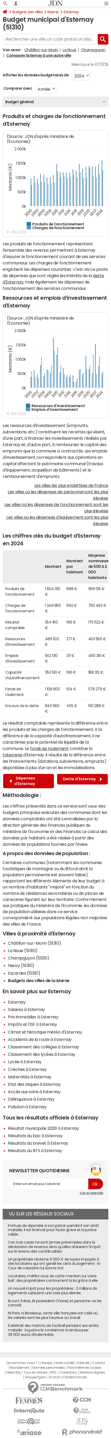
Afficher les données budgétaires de (36, 75)
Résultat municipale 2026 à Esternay (43, 1128)
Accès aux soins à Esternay (34, 1092)
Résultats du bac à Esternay (35, 1136)
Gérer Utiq (13, 1372)
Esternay (71, 12)
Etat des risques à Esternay (34, 1084)
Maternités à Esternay (29, 1077)
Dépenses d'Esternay (22, 781)
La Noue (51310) (23, 950)
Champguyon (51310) (28, 958)
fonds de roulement (49, 748)
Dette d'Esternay (82, 779)
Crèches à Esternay (27, 1069)
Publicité (83, 1363)
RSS (53, 1372)
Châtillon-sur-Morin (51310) (34, 943)
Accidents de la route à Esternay (40, 1039)
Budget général (19, 102)
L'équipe (46, 1363)
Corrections (68, 1372)
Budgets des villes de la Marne (39, 980)
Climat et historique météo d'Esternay (45, 1032)
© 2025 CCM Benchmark (67, 1377)
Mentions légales (92, 1372)
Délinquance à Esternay (31, 1099)
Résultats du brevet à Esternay (38, 1143)
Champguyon (93, 50)
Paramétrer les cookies (84, 1367)
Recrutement (19, 1367)
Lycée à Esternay (24, 1062)
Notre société (64, 1363)
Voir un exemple (91, 1193)
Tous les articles (35, 1372)
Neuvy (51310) (21, 965)
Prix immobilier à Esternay (33, 1017)
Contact (98, 1363)
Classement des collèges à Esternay (43, 1047)
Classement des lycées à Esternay (41, 1054)
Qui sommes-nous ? (21, 1363)
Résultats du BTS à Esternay (35, 1150)
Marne (53, 12)
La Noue (69, 50)
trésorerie (12, 755)
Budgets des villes (27, 12)
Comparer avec (17, 88)
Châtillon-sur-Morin (41, 50)
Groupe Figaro (35, 1377)
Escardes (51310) (24, 973)
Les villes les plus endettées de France (71, 485)
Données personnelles (48, 1367)
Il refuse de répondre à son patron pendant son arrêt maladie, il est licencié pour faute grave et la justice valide (53, 1230)
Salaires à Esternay (26, 1009)
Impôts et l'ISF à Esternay (32, 1024)
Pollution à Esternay (27, 1107)
